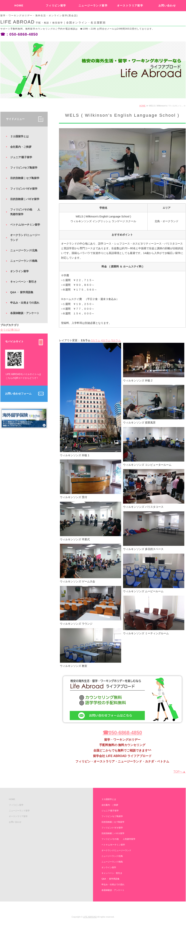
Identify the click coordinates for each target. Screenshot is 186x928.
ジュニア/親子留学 (21, 157)
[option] (93, 69)
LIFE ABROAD (90, 917)
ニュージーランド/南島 (23, 260)
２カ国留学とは (19, 136)
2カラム (85, 340)
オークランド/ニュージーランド (25, 237)
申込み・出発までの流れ (24, 302)
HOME (18, 5)
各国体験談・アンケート (24, 313)
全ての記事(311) (10, 329)
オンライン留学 (19, 271)
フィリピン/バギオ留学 (23, 188)
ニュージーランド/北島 (23, 250)
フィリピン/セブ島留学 (23, 167)
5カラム (116, 340)
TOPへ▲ (180, 771)
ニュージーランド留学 (93, 5)
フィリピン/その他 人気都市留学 (25, 212)
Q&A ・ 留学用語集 (21, 292)
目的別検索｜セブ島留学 (24, 178)
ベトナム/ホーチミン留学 (25, 224)
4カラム (106, 340)
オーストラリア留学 (130, 5)
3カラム (96, 340)
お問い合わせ (167, 5)
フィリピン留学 (56, 5)
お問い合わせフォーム (18, 393)
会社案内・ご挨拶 (20, 146)
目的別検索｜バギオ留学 (24, 199)
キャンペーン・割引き (23, 281)
